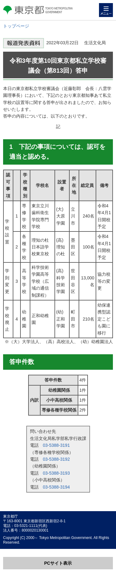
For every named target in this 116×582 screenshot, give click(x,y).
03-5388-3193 (56, 473)
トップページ (16, 26)
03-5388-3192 (56, 459)
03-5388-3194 (56, 487)
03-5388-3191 (56, 445)
